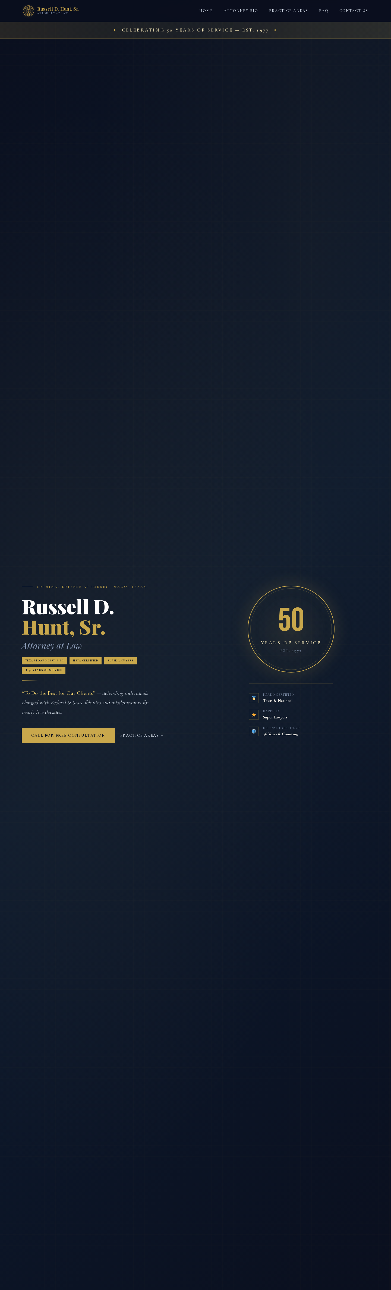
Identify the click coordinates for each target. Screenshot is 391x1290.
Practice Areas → (142, 736)
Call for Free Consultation (68, 736)
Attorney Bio (241, 10)
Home (206, 10)
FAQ (323, 10)
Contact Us (353, 10)
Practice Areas (288, 10)
